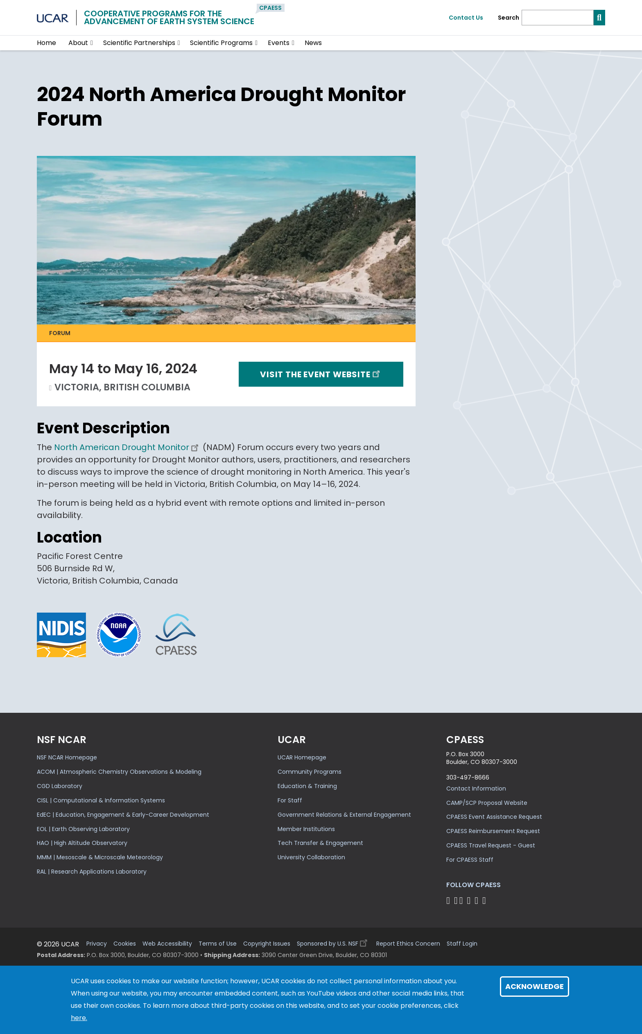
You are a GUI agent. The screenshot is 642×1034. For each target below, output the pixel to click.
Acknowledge (534, 986)
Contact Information (476, 788)
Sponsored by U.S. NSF (333, 942)
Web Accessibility (167, 944)
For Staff (290, 800)
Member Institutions (306, 829)
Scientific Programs (221, 42)
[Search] (558, 17)
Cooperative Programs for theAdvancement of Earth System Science (169, 17)
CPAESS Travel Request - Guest (490, 845)
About (78, 42)
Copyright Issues (266, 944)
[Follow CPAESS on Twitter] (462, 900)
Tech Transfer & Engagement (320, 843)
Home (46, 42)
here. (79, 1018)
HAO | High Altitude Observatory (82, 843)
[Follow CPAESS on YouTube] (485, 900)
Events (278, 42)
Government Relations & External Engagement (344, 815)
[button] (91, 43)
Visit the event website (321, 374)
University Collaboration (311, 857)
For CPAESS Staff (469, 860)
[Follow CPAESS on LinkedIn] (470, 900)
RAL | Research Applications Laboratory (92, 871)
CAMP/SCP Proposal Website (486, 803)
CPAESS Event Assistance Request (494, 817)
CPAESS (270, 8)
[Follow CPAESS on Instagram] (478, 900)
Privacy (96, 944)
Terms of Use (218, 944)
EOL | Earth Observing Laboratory (83, 829)
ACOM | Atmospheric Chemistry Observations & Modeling (119, 772)
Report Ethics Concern (408, 944)
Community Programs (309, 772)
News (313, 42)
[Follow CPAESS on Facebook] (449, 900)
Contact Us (466, 18)
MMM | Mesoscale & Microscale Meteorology (100, 857)
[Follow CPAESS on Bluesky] (456, 900)
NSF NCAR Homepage (67, 757)
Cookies (124, 944)
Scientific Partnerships (139, 42)
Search (508, 18)
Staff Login (462, 944)
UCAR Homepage (302, 757)
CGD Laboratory (59, 786)
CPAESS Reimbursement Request (493, 831)
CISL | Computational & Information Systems (101, 800)
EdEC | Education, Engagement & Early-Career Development (123, 815)
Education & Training (307, 786)
